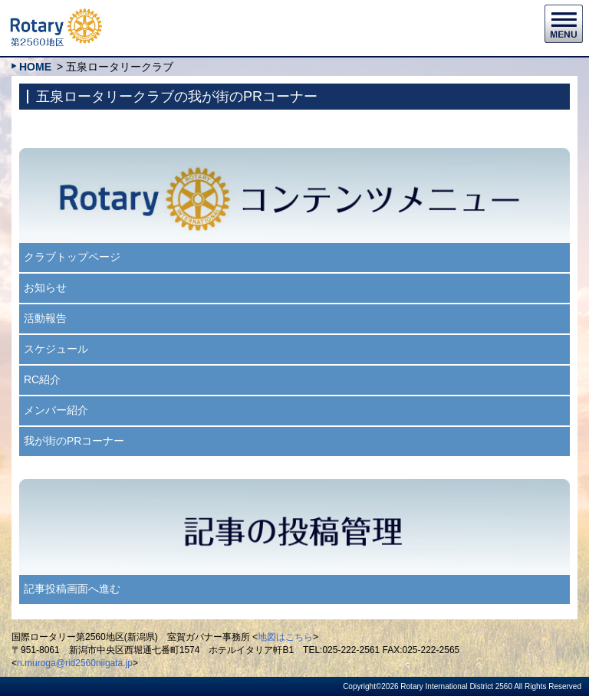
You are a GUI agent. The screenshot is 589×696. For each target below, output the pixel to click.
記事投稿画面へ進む (72, 589)
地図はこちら (285, 637)
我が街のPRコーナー (74, 441)
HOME (35, 66)
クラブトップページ (72, 257)
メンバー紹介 (56, 410)
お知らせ (45, 287)
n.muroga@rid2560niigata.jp (75, 663)
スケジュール (56, 349)
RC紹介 (42, 379)
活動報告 (45, 318)
